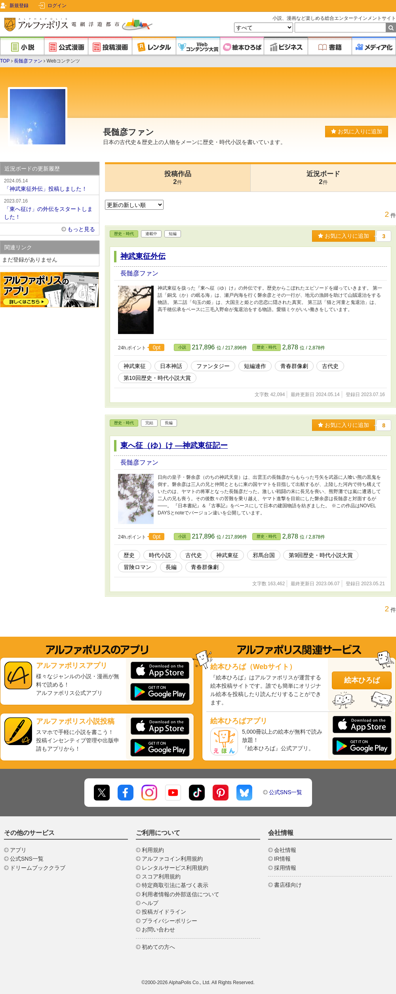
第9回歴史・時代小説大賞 (321, 555)
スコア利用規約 (161, 876)
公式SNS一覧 (286, 792)
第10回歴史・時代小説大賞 (157, 378)
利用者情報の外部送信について (180, 894)
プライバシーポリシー (169, 921)
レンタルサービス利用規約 (175, 868)
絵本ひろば (362, 680)
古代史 (330, 366)
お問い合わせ (158, 929)
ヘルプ (150, 903)
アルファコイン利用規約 (172, 859)
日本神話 (171, 366)
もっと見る (81, 229)
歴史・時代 (124, 233)
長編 (171, 567)
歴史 (129, 555)
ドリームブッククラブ (37, 868)
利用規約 (153, 850)
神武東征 (135, 366)
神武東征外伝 (143, 256)
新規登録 (19, 5)
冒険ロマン (137, 567)
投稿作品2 (177, 178)
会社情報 (285, 850)
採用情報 (285, 868)
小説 (182, 347)
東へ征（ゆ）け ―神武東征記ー (174, 445)
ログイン (57, 5)
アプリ (18, 850)
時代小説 (160, 555)
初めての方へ (158, 947)
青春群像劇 (294, 366)
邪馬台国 (264, 555)
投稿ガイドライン (164, 912)
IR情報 (282, 859)
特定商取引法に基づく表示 (175, 885)
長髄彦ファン (28, 61)
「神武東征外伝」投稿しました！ (49, 184)
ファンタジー (213, 366)
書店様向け (288, 885)
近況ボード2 (323, 178)
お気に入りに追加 (356, 131)
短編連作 (255, 366)
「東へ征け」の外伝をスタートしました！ (49, 208)
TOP (5, 61)
